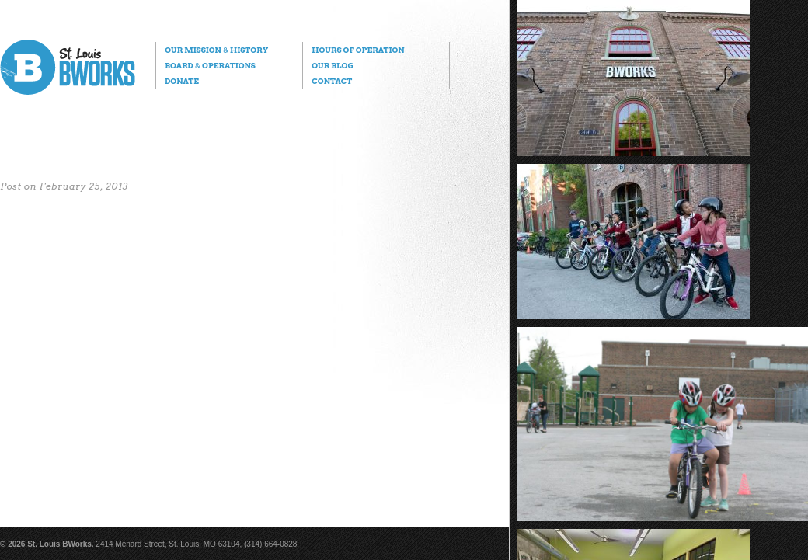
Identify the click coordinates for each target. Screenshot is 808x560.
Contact (332, 80)
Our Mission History (216, 49)
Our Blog (333, 65)
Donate (182, 80)
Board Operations (210, 65)
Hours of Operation (358, 49)
